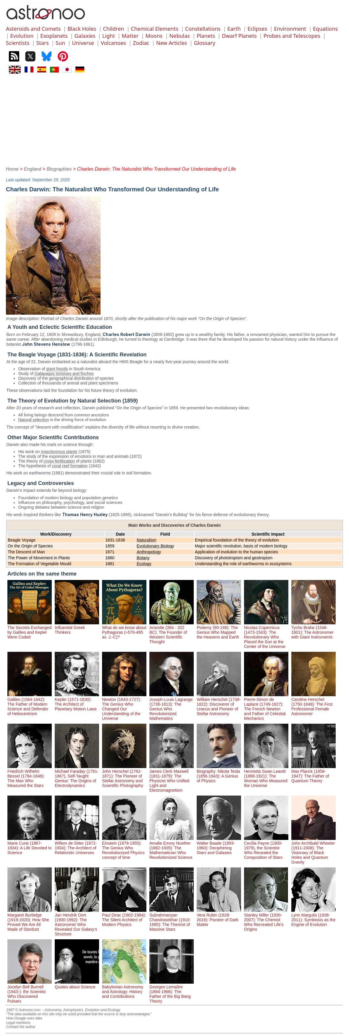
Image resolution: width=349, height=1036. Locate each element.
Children (113, 28)
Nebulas (179, 35)
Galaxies (85, 35)
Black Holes (81, 28)
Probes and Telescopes (292, 35)
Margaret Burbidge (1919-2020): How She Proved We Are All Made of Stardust (29, 920)
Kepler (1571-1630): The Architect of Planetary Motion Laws (77, 701)
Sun (60, 42)
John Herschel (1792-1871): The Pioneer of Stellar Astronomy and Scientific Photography (124, 776)
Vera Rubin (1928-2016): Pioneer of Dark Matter (219, 917)
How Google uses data (24, 1018)
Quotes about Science (77, 984)
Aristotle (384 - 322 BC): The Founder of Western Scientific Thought (171, 632)
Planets (206, 35)
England (32, 169)
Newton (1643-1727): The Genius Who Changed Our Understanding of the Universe (124, 706)
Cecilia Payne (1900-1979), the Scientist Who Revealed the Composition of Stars (266, 848)
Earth (234, 28)
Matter (130, 35)
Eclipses (257, 28)
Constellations (203, 28)
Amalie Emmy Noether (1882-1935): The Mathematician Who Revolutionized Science (171, 848)
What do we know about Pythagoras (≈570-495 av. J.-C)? (124, 629)
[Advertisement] (174, 119)
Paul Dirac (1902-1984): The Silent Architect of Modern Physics (124, 917)
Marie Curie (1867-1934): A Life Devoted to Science (29, 845)
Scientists (17, 42)
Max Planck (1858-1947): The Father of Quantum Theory (313, 773)
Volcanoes (113, 42)
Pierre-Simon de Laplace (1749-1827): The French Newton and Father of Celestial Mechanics (266, 706)
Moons (154, 35)
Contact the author (20, 1027)
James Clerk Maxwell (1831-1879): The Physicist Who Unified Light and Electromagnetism (171, 778)
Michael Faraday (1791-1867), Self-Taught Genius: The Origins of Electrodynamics (77, 776)
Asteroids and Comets (33, 28)
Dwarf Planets (239, 35)
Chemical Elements (154, 28)
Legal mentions (18, 1023)
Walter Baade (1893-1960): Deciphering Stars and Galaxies (219, 845)
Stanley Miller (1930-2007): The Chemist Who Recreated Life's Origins (266, 920)
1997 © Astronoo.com (23, 1010)
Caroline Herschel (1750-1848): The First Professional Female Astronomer (313, 704)
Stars (42, 42)
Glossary (204, 42)
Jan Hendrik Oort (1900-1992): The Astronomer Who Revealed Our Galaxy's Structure (77, 922)
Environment (290, 28)
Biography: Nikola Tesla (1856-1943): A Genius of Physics (219, 773)
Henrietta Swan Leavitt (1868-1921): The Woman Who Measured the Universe (266, 776)
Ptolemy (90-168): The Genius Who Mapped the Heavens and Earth (219, 629)
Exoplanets (53, 35)
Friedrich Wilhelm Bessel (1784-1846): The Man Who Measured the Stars (29, 776)
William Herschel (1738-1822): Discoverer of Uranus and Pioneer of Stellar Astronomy (219, 704)
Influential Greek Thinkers (77, 627)
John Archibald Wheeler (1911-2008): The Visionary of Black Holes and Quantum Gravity (313, 850)
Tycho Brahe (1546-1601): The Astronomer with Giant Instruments (313, 629)
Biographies (59, 169)
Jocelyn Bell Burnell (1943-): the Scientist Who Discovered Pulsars (29, 991)
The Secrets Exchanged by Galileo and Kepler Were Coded (29, 629)
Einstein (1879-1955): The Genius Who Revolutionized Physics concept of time (124, 848)
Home (12, 169)
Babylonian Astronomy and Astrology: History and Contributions (124, 989)
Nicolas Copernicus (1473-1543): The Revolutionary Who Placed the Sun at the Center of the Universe (266, 634)
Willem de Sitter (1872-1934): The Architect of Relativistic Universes (77, 845)
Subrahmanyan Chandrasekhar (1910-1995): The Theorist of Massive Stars (171, 920)
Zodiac (141, 42)
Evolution (21, 35)
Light (108, 35)
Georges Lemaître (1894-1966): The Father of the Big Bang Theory (171, 991)
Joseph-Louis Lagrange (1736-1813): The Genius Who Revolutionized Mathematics (171, 706)
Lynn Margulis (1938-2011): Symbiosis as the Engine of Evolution (313, 917)
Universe (83, 42)
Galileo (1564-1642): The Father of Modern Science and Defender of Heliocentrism (29, 704)
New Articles (171, 42)
